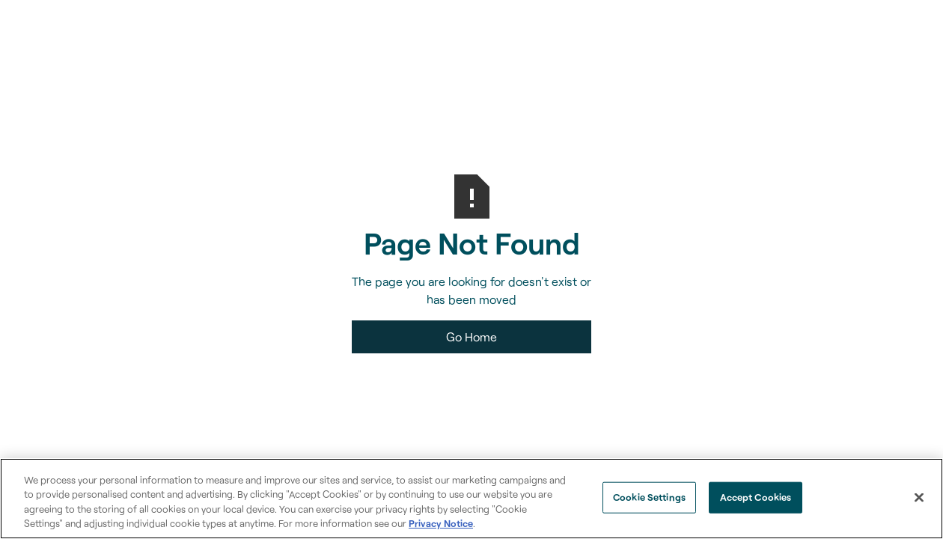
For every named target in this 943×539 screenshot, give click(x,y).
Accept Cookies (756, 497)
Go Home (471, 336)
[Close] (919, 497)
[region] (471, 498)
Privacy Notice (441, 523)
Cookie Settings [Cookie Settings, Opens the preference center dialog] (649, 497)
